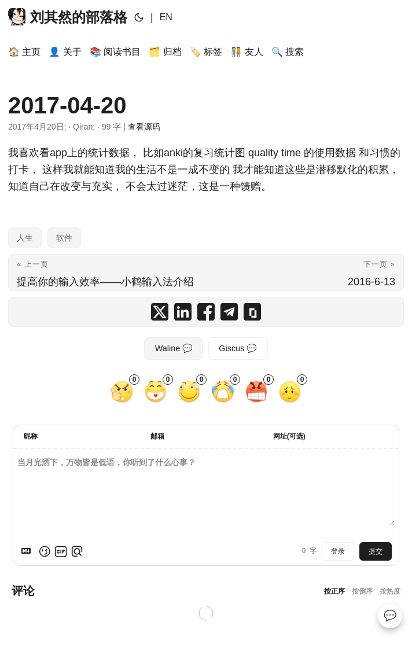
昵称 (31, 436)
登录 (338, 551)
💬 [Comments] (390, 615)
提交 (375, 551)
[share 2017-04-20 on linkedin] (183, 312)
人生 (25, 237)
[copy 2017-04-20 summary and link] (252, 312)
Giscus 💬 (238, 348)
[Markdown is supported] (28, 551)
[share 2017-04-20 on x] (159, 312)
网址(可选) (289, 436)
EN (166, 17)
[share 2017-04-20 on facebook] (206, 312)
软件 (64, 237)
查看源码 (144, 126)
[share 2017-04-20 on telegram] (229, 312)
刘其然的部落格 (67, 16)
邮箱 (157, 436)
